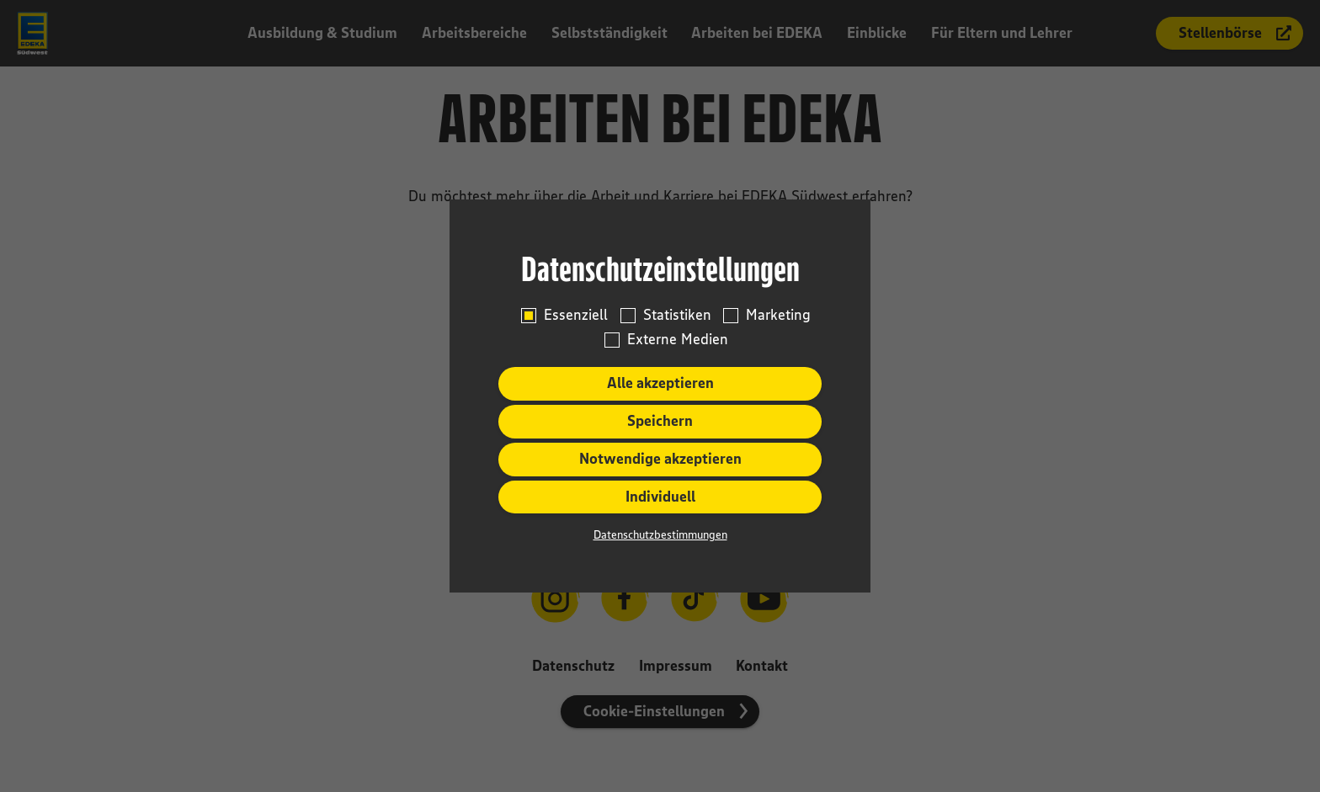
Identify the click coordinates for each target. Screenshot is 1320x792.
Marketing (778, 315)
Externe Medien (677, 339)
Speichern (660, 421)
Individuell (660, 496)
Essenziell (576, 315)
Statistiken (677, 315)
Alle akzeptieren (660, 383)
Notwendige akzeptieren (660, 458)
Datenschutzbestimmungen (660, 534)
